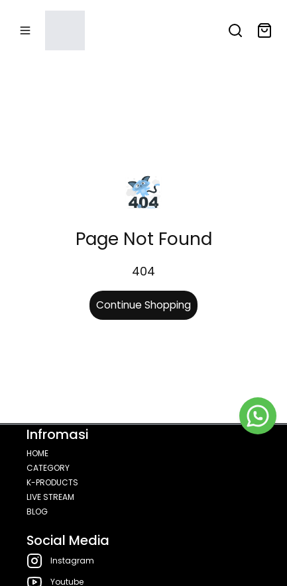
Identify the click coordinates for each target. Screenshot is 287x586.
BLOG (37, 511)
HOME (37, 453)
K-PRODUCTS (52, 482)
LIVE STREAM (50, 497)
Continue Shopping (143, 305)
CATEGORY (48, 467)
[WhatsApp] (257, 415)
